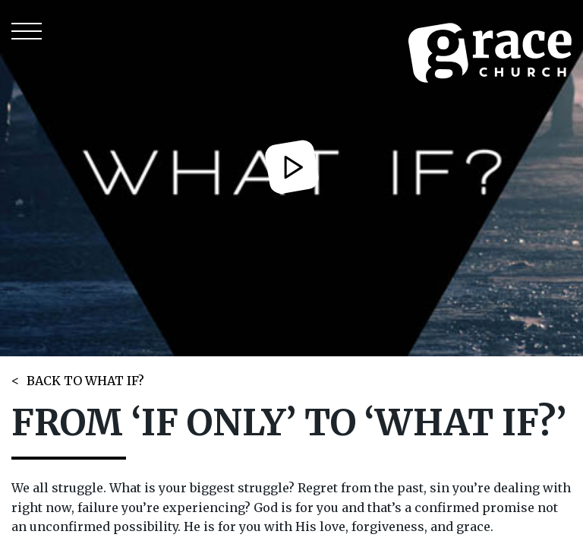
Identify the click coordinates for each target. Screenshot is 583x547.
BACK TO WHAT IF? (85, 380)
